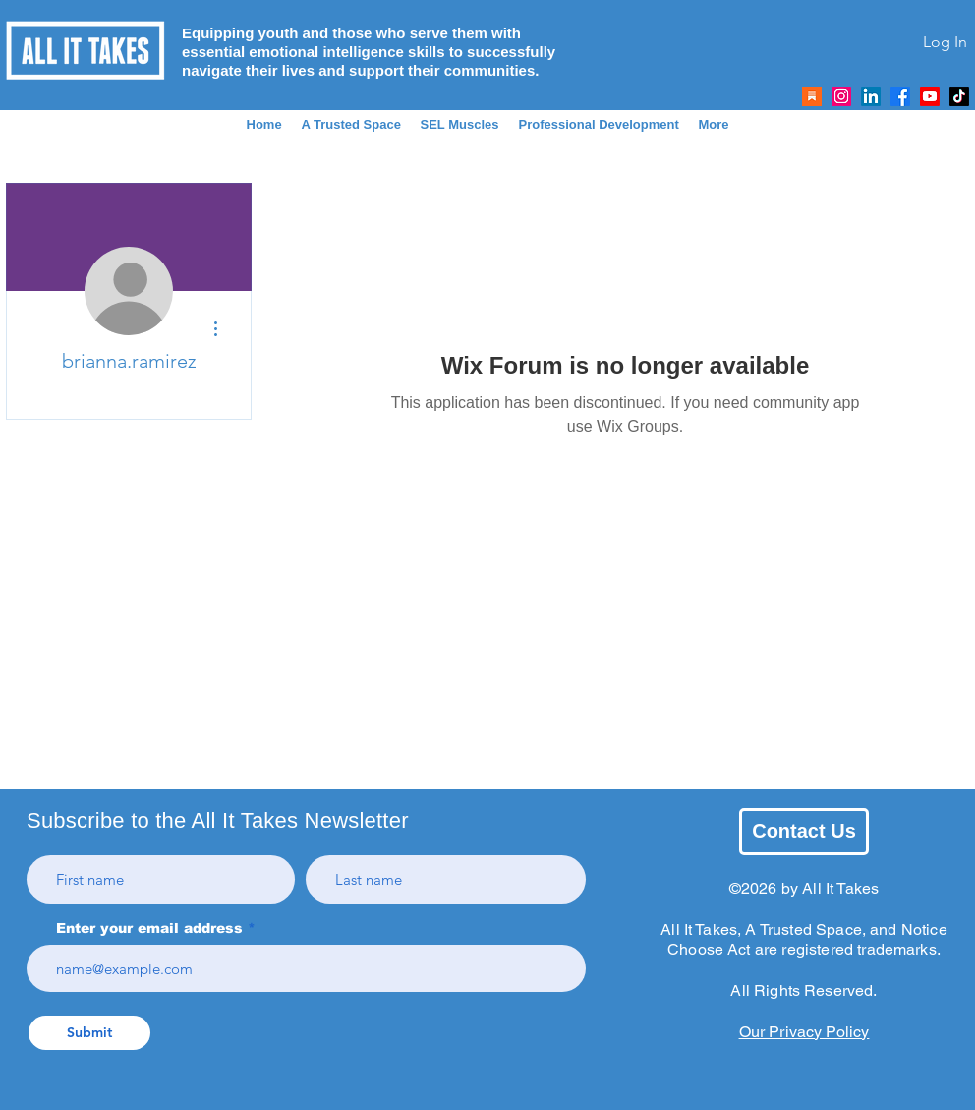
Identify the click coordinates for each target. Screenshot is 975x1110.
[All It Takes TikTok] (959, 96)
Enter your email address (149, 928)
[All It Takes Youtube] (930, 96)
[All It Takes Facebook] (900, 96)
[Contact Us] (804, 831)
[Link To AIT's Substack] (812, 96)
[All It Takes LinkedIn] (871, 96)
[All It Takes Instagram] (841, 96)
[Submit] (89, 1033)
